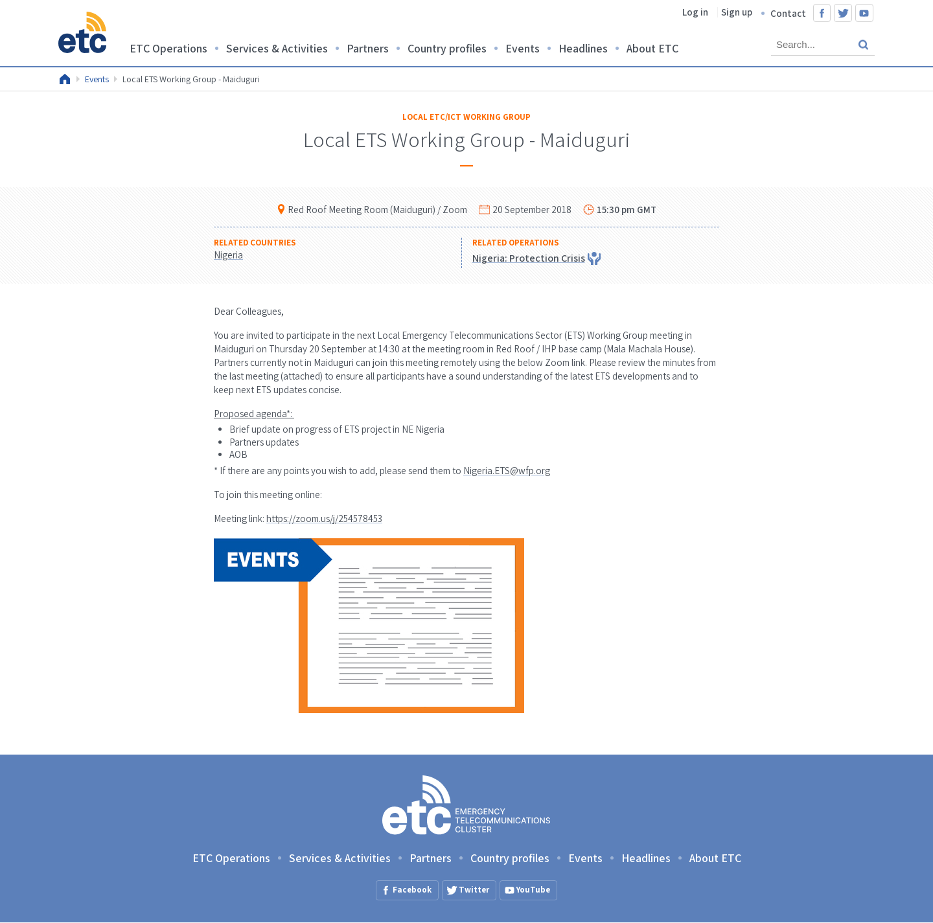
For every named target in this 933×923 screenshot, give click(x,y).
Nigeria (228, 255)
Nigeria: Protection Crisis (528, 258)
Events (522, 48)
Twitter (843, 13)
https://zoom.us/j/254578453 (324, 518)
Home (64, 79)
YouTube (864, 13)
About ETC (652, 48)
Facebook (822, 13)
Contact (788, 13)
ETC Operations (168, 48)
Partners (368, 48)
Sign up (736, 12)
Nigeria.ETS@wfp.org (506, 470)
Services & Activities (277, 48)
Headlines (583, 48)
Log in (695, 12)
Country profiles (447, 48)
